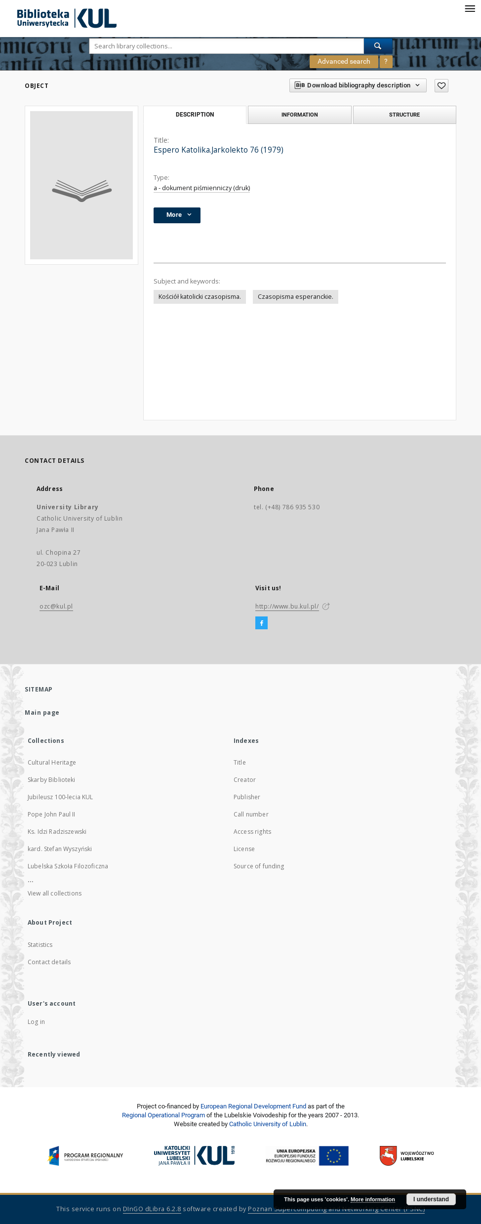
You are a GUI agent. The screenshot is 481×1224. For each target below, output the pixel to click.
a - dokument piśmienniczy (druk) (202, 188)
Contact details (49, 962)
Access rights (252, 831)
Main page (42, 712)
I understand (431, 1199)
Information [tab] (299, 114)
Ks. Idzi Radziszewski (57, 831)
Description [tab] (195, 114)
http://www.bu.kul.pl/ (287, 606)
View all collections (54, 893)
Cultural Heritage (52, 762)
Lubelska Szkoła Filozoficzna (68, 866)
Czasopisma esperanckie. (295, 296)
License (244, 849)
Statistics (40, 944)
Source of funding (259, 866)
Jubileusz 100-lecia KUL (60, 797)
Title (240, 762)
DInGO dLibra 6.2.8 (152, 1209)
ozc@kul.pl (56, 606)
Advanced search (344, 61)
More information (373, 1199)
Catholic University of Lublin (267, 1124)
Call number (251, 814)
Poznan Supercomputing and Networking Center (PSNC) (336, 1209)
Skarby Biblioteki (52, 779)
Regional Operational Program (163, 1115)
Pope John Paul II (52, 814)
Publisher (247, 797)
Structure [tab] (404, 114)
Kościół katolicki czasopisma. (200, 296)
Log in (36, 1022)
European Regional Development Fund (253, 1106)
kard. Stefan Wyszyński (60, 849)
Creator (245, 779)
